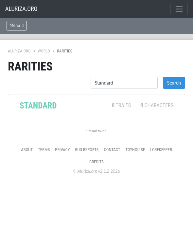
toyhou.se (135, 149)
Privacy (62, 149)
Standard (38, 105)
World (44, 51)
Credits (96, 161)
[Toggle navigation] (179, 9)
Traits (121, 105)
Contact (112, 149)
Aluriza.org (21, 8)
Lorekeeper (161, 149)
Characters (156, 105)
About (27, 149)
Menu (16, 25)
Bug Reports (86, 149)
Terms (44, 149)
